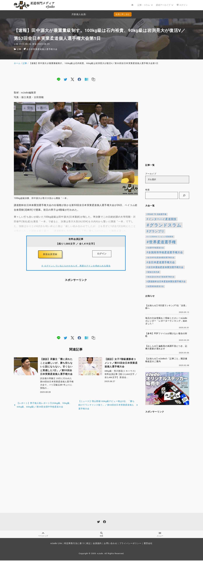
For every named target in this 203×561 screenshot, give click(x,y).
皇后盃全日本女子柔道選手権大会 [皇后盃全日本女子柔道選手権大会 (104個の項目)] (161, 277)
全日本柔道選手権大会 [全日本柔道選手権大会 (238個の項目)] (161, 262)
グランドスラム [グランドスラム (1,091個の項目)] (165, 225)
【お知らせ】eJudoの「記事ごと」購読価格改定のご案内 (166, 360)
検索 (147, 190)
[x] (72, 79)
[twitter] (65, 79)
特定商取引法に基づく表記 (77, 544)
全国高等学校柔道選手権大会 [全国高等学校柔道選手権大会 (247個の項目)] (165, 252)
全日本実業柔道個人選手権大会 (41, 49)
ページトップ (43, 534)
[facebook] (79, 79)
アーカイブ (150, 174)
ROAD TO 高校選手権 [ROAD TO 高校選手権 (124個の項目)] (157, 214)
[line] (58, 79)
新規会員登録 (50, 254)
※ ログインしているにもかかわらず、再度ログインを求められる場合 (75, 266)
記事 (19, 49)
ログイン (101, 253)
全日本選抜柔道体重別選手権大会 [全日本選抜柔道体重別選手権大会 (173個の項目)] (166, 267)
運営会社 (148, 544)
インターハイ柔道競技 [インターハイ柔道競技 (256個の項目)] (162, 219)
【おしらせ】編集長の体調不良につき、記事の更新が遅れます (166, 347)
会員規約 (97, 544)
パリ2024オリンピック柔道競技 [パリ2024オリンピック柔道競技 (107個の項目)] (160, 237)
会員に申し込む (123, 14)
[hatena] (86, 79)
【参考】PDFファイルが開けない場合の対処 (166, 335)
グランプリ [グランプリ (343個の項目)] (156, 231)
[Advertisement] (76, 309)
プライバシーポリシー (130, 544)
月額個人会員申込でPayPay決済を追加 (74, 14)
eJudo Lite (56, 544)
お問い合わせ (110, 544)
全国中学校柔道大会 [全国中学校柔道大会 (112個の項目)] (156, 248)
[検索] (184, 195)
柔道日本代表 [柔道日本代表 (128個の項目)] (153, 272)
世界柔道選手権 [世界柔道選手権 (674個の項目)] (162, 242)
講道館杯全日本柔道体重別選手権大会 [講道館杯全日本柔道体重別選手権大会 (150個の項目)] (167, 281)
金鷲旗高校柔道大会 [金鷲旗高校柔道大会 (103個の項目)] (156, 286)
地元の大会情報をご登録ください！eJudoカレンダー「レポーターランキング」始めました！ (166, 321)
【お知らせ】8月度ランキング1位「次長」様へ (166, 307)
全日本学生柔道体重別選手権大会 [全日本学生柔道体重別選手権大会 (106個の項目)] (161, 257)
